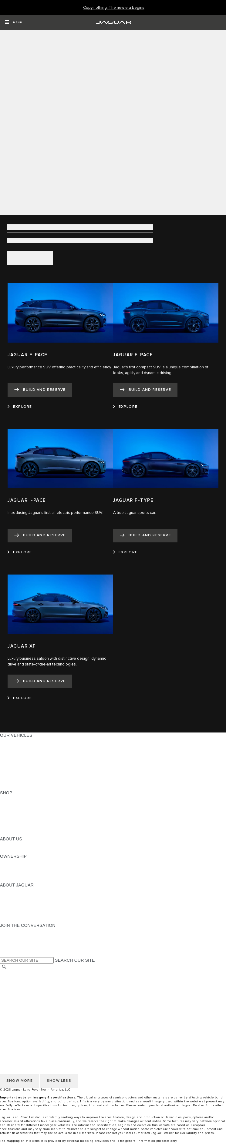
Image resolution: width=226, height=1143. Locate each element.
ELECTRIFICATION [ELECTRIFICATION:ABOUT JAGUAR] (19, 902)
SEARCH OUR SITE (75, 960)
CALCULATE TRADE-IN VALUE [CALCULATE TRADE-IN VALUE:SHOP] (31, 827)
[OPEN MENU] (13, 22)
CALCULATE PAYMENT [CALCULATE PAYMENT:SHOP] (23, 821)
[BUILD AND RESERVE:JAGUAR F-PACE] (40, 390)
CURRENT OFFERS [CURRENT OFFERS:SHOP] (20, 798)
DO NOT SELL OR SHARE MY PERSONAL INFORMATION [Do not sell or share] (58, 990)
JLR (4, 844)
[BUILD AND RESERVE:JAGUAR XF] (40, 681)
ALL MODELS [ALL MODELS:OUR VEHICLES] (13, 741)
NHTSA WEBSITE (17, 979)
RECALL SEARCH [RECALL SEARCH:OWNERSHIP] (18, 879)
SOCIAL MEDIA (15, 1007)
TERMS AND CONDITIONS (27, 996)
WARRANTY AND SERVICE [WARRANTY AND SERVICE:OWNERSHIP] (27, 873)
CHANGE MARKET (19, 973)
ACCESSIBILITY (16, 1002)
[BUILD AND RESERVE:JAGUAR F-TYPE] (145, 535)
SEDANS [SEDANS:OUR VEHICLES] (9, 764)
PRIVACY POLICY (18, 984)
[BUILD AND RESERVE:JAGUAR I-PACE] (40, 535)
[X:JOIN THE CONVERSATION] (4, 954)
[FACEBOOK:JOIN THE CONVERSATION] (14, 948)
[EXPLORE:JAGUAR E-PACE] (125, 407)
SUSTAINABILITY (17, 850)
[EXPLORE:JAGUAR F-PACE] (20, 407)
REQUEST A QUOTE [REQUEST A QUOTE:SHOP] (20, 810)
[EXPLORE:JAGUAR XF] (20, 698)
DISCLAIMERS (14, 1013)
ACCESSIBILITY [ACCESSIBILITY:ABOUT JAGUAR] (16, 919)
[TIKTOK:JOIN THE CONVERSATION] (10, 936)
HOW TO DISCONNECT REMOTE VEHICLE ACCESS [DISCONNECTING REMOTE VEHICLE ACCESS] (53, 1019)
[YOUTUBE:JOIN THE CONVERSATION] (12, 942)
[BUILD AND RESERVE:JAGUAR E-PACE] (145, 390)
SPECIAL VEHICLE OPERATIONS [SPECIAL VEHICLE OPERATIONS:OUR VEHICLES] (33, 769)
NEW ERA (10, 787)
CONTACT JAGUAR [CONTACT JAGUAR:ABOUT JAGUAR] (19, 908)
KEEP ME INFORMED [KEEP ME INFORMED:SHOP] (22, 815)
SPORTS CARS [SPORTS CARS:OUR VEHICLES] (15, 758)
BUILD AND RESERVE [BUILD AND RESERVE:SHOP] (22, 804)
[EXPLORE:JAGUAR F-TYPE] (125, 552)
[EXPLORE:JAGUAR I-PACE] (20, 552)
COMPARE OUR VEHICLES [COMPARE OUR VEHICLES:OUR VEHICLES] (27, 781)
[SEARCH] (4, 967)
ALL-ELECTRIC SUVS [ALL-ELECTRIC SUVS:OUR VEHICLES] (22, 752)
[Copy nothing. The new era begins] (113, 8)
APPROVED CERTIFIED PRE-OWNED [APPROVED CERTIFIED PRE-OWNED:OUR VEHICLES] (38, 775)
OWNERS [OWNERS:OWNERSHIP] (9, 862)
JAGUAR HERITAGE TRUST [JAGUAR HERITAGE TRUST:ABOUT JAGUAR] (28, 913)
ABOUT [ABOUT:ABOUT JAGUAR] (7, 890)
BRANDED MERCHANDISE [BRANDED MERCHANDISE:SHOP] (27, 833)
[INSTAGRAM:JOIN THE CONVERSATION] (15, 931)
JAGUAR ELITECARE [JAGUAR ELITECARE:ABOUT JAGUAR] (21, 896)
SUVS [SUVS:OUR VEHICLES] (6, 746)
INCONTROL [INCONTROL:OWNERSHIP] (12, 867)
